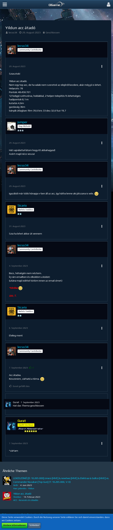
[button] (5, 4)
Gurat (16, 402)
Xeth (15, 485)
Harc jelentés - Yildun (23, 488)
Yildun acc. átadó (22, 493)
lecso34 (13, 32)
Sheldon (17, 497)
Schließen (34, 525)
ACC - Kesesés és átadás (25, 500)
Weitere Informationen (14, 525)
